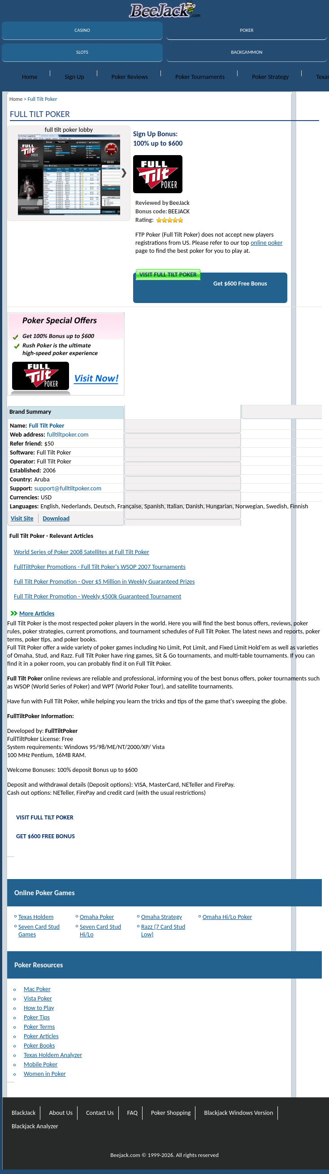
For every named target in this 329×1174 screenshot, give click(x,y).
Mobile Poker (40, 1064)
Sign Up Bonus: (155, 134)
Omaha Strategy (161, 917)
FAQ (132, 1113)
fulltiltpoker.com (68, 434)
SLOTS (82, 52)
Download (56, 518)
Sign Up (74, 77)
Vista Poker (38, 998)
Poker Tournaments (200, 77)
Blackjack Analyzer (35, 1126)
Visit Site (22, 518)
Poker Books (39, 1045)
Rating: (144, 220)
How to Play (39, 1008)
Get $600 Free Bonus (240, 283)
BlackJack (23, 1113)
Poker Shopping (170, 1113)
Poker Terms (39, 1027)
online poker (266, 243)
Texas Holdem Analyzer (53, 1055)
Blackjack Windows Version (238, 1113)
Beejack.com (125, 1155)
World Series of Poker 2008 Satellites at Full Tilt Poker (81, 552)
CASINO (82, 30)
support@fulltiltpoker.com (67, 488)
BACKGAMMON (247, 52)
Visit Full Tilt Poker (168, 274)
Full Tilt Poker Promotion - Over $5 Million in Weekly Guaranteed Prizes (104, 581)
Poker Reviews (130, 77)
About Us (61, 1113)
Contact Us (100, 1113)
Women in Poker (45, 1074)
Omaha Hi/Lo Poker (227, 917)
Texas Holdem (35, 917)
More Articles (36, 613)
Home (29, 77)
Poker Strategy (270, 77)
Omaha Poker (97, 917)
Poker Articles (41, 1036)
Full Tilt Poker (46, 425)
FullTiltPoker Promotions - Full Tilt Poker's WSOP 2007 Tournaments (100, 567)
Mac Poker (37, 989)
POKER (246, 30)
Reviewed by (152, 203)
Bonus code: (151, 211)
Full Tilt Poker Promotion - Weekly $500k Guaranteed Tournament (97, 596)
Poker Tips (37, 1017)
